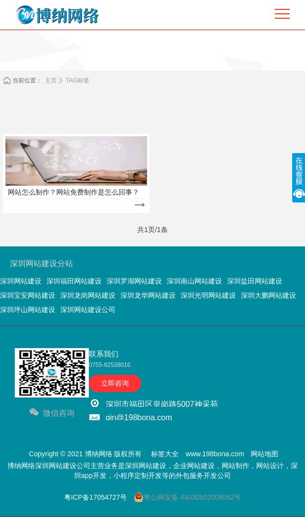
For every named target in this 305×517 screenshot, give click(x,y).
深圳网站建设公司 (87, 310)
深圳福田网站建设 (74, 281)
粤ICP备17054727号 (95, 497)
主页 (51, 80)
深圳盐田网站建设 (254, 281)
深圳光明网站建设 (208, 295)
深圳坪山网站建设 (27, 310)
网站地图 (264, 454)
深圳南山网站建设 (194, 281)
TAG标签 (77, 80)
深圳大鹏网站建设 (268, 295)
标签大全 (165, 454)
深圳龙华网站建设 (148, 295)
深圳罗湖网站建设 (134, 281)
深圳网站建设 (20, 281)
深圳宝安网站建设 (27, 295)
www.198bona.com (215, 454)
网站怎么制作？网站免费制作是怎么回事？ (73, 192)
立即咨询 (115, 383)
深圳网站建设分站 (41, 263)
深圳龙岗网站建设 (87, 295)
